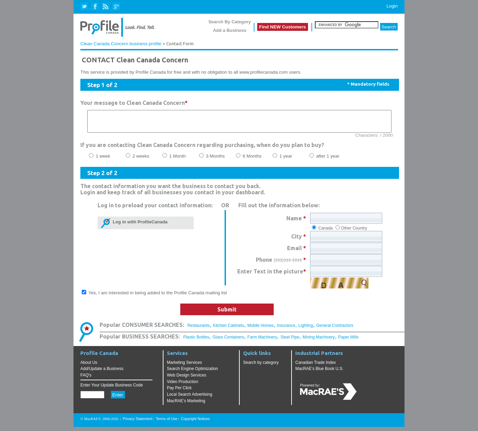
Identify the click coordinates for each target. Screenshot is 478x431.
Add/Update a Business (101, 372)
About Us (88, 366)
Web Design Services (186, 379)
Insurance (286, 329)
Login (392, 6)
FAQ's (85, 379)
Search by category (260, 366)
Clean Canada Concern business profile (120, 43)
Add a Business (230, 30)
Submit (227, 313)
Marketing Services (184, 366)
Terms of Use (167, 423)
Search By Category (229, 21)
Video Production (182, 385)
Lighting (305, 329)
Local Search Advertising (189, 398)
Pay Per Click (179, 392)
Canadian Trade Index (315, 366)
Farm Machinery (262, 341)
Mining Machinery (319, 341)
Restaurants (198, 329)
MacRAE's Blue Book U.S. (319, 372)
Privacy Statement (137, 423)
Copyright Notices (195, 423)
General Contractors (334, 329)
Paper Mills (348, 341)
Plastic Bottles (196, 341)
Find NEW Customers (282, 26)
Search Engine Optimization (192, 372)
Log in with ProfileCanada (139, 226)
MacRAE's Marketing (186, 405)
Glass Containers (228, 341)
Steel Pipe (290, 341)
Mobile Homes (260, 329)
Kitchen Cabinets (228, 329)
